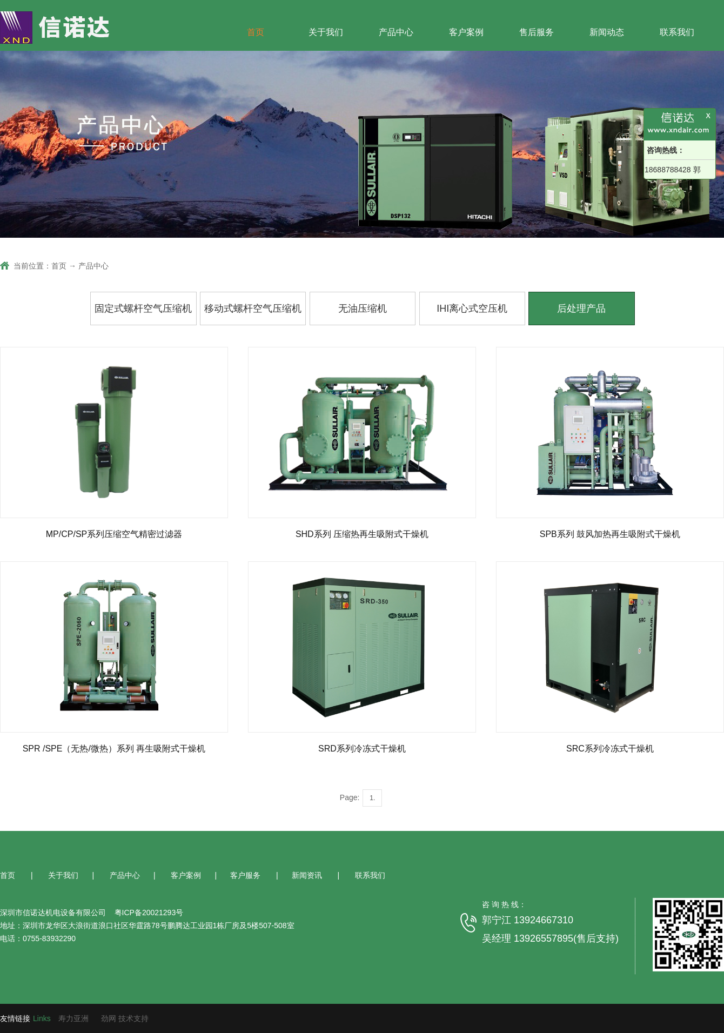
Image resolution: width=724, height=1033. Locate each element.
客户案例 (466, 32)
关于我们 (326, 32)
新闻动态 (606, 32)
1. (372, 798)
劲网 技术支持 (125, 1018)
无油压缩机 (362, 308)
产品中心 (396, 32)
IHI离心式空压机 (472, 308)
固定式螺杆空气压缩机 (143, 308)
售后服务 (536, 32)
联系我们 (677, 32)
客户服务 (246, 875)
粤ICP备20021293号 (148, 912)
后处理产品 (581, 308)
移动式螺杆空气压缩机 (252, 308)
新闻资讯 (308, 875)
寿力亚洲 (73, 1018)
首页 (255, 32)
